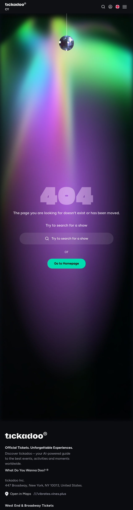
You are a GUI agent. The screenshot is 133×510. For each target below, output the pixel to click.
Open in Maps (18, 494)
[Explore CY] (15, 9)
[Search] (103, 6)
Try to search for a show (66, 238)
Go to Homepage (66, 263)
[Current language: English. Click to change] (117, 6)
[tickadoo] (26, 435)
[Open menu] (124, 6)
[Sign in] (110, 6)
